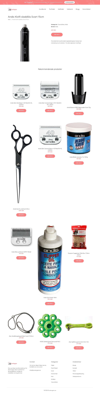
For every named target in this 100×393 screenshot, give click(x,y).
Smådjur (53, 379)
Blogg (77, 9)
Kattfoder (61, 9)
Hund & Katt (54, 373)
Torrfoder (52, 9)
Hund (52, 371)
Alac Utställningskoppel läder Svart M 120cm (21, 336)
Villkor (74, 371)
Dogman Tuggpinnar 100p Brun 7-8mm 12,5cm (78, 254)
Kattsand (70, 9)
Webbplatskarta (77, 376)
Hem (9, 19)
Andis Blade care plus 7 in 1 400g (79, 157)
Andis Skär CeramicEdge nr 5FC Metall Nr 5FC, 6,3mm (50, 103)
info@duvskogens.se (35, 370)
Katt (52, 376)
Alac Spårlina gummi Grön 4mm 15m (79, 342)
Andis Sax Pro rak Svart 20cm (21, 209)
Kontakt (75, 368)
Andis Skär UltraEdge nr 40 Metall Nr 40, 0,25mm (21, 103)
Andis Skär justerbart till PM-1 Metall (21, 252)
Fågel (52, 365)
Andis (66, 24)
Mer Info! (57, 34)
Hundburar (42, 9)
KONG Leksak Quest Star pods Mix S (50, 341)
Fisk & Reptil (54, 368)
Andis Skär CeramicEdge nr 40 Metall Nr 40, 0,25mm (50, 149)
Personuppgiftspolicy (78, 373)
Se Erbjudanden (70, 2)
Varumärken (86, 9)
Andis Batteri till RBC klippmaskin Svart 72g (79, 107)
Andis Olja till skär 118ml (50, 297)
